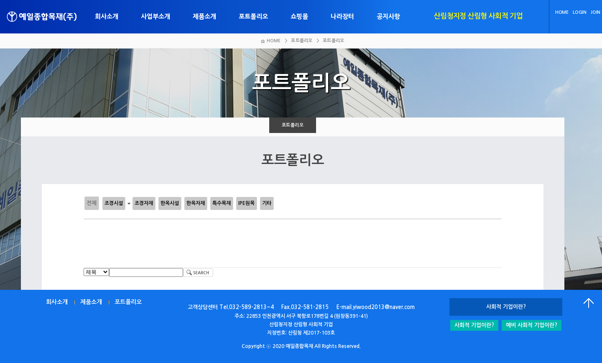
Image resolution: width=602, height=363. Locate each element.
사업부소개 (155, 16)
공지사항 (388, 16)
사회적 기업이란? (474, 325)
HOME (562, 12)
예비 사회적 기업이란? (531, 325)
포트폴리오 (253, 16)
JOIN (595, 12)
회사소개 (106, 16)
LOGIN (579, 12)
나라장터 (342, 16)
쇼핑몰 (299, 16)
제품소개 (204, 16)
